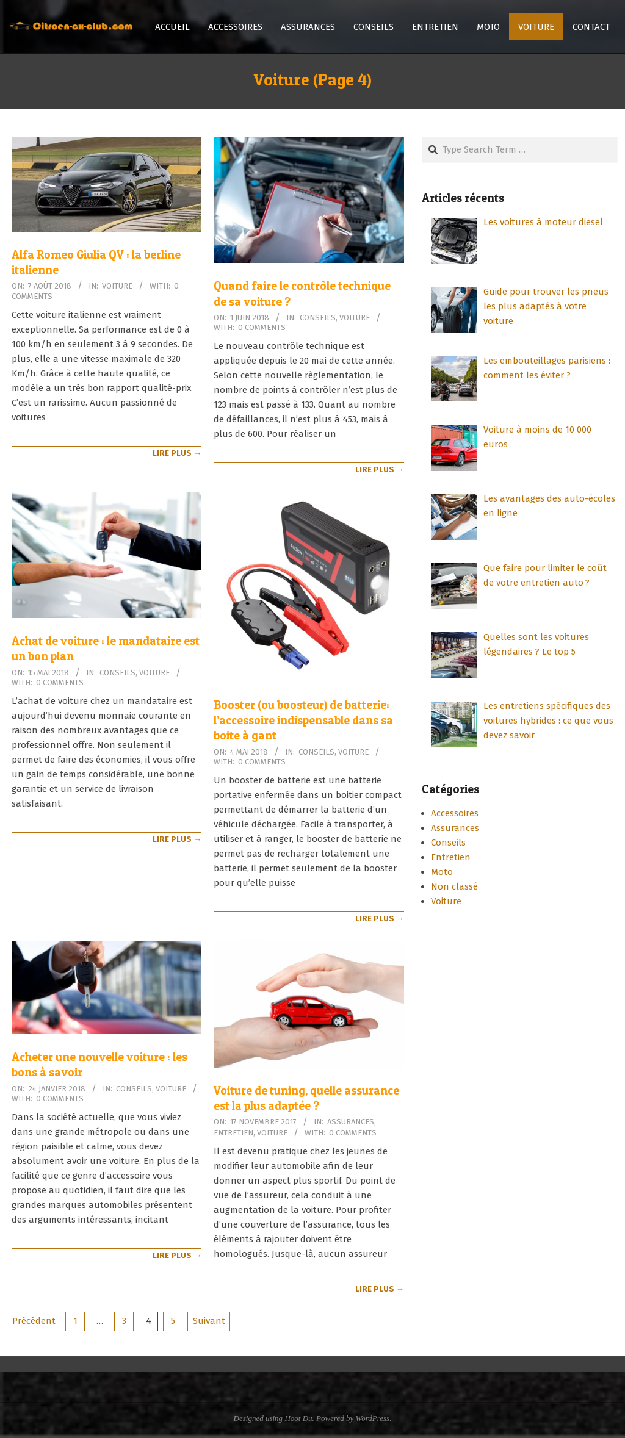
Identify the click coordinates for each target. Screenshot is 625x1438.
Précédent (34, 1320)
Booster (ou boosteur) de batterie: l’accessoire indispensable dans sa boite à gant (303, 720)
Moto (442, 871)
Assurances (350, 1121)
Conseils (318, 317)
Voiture (117, 285)
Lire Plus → (177, 453)
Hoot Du (298, 1418)
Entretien (233, 1132)
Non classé (454, 886)
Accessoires (455, 813)
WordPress (373, 1418)
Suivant (209, 1320)
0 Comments (262, 327)
